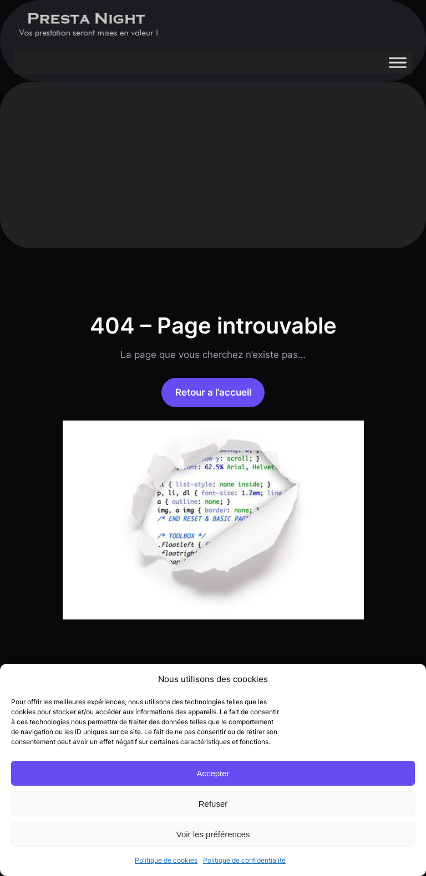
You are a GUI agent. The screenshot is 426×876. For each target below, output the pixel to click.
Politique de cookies (166, 860)
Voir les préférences (213, 834)
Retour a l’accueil (213, 392)
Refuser (213, 803)
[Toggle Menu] (398, 62)
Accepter (212, 773)
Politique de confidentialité (244, 860)
